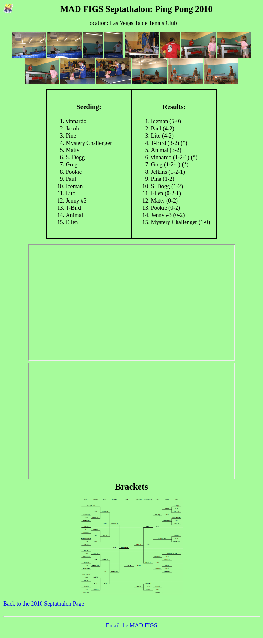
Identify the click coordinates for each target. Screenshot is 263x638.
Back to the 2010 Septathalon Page (43, 603)
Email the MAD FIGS (131, 625)
